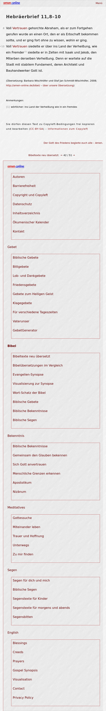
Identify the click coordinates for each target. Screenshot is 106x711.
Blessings (20, 643)
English (12, 632)
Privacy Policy (23, 697)
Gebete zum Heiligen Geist (33, 294)
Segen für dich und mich (31, 580)
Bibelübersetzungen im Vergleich (38, 365)
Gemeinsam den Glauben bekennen (40, 455)
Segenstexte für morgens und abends (41, 608)
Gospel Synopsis (25, 670)
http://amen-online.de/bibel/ (23, 85)
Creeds (18, 652)
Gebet (12, 247)
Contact (19, 688)
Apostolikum (22, 482)
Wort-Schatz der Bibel (29, 393)
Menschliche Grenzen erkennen (36, 473)
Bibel (11, 346)
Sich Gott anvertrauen (29, 464)
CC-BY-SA (36, 128)
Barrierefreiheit (24, 186)
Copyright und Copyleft (30, 195)
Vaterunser (21, 321)
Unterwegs (21, 545)
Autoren (19, 177)
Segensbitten (23, 617)
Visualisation (22, 679)
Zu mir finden (23, 554)
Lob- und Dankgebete (29, 276)
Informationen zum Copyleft (68, 128)
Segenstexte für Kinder (30, 598)
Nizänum (19, 492)
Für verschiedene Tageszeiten (35, 312)
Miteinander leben (26, 527)
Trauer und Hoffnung (28, 536)
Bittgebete (21, 266)
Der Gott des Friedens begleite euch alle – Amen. (73, 142)
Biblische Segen (25, 420)
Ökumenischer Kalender (31, 222)
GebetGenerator (25, 330)
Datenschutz (22, 204)
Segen (12, 570)
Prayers (18, 661)
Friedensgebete (24, 285)
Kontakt (18, 231)
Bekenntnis (15, 436)
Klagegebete (22, 303)
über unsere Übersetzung (58, 85)
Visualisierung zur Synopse (33, 383)
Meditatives (16, 507)
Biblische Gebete (25, 257)
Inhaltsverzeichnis (26, 213)
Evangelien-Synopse (28, 374)
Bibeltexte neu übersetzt (43, 155)
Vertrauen (19, 28)
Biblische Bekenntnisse (30, 411)
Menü (99, 3)
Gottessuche (22, 518)
